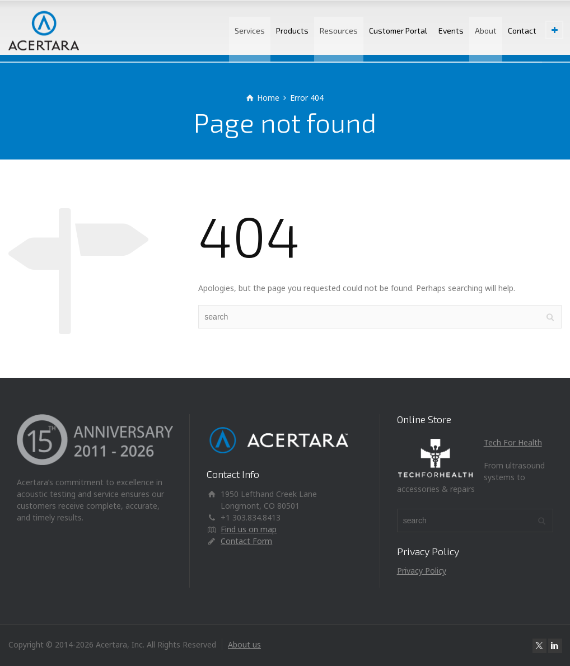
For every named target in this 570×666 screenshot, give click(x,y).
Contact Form (246, 541)
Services (250, 30)
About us (244, 644)
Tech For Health (513, 442)
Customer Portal (398, 30)
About (486, 30)
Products (292, 30)
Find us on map (249, 529)
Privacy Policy (421, 570)
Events (451, 30)
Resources (339, 30)
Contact (522, 30)
